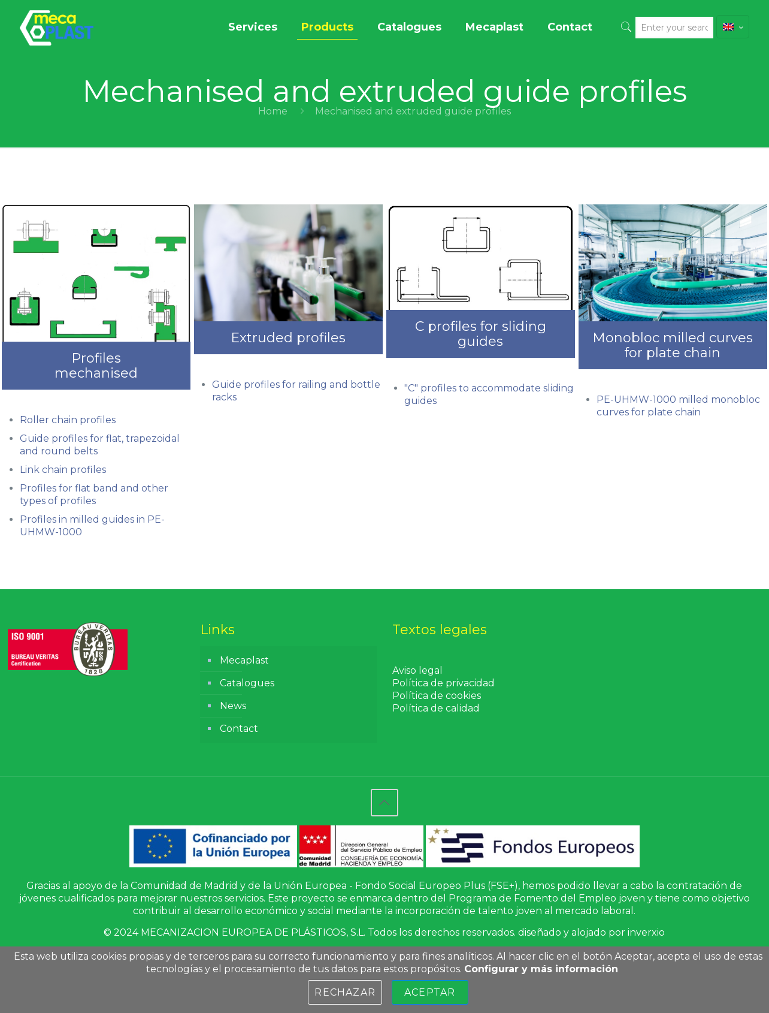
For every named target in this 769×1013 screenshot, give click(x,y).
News (233, 705)
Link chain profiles (63, 469)
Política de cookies (436, 695)
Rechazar (345, 992)
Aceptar (429, 992)
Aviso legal (417, 670)
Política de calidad (436, 708)
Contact (239, 728)
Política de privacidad (443, 683)
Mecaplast (244, 660)
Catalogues (247, 683)
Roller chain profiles (68, 420)
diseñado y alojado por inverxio (591, 932)
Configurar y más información (541, 969)
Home (272, 111)
